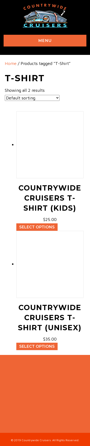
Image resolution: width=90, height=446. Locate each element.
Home (11, 63)
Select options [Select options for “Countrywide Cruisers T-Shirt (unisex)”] (37, 346)
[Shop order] (32, 98)
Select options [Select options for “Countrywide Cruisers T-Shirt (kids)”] (37, 227)
